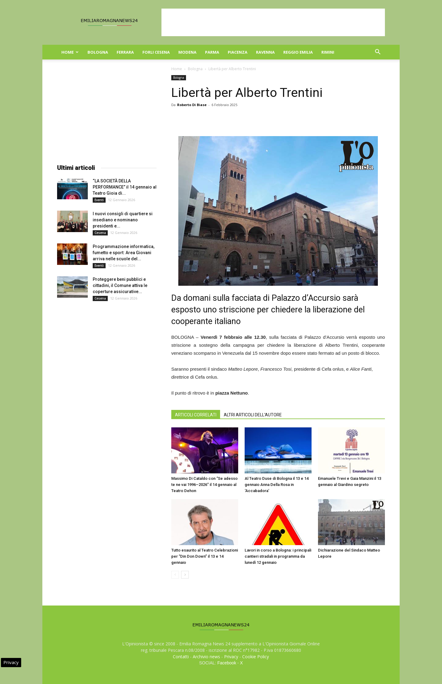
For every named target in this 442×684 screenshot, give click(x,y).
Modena (187, 52)
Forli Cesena (156, 52)
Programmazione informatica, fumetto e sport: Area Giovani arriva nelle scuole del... (123, 252)
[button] (377, 52)
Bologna (97, 52)
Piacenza (237, 52)
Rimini (327, 52)
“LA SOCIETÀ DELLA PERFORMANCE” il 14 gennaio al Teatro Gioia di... (125, 187)
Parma (212, 52)
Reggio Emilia (298, 52)
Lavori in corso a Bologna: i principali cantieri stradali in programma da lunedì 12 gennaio (278, 556)
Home (70, 52)
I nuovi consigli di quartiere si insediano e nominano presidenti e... (123, 219)
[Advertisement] (273, 22)
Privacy (231, 656)
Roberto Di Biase (192, 104)
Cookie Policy (255, 656)
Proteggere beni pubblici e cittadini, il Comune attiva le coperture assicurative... (120, 285)
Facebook (226, 662)
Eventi (99, 200)
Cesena (100, 233)
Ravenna (265, 52)
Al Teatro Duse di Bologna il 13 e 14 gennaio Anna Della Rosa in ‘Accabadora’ (276, 484)
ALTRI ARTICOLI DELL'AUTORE (253, 414)
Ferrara (125, 52)
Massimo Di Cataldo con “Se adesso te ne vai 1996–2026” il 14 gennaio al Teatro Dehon (204, 484)
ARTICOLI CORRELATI (195, 414)
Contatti (181, 656)
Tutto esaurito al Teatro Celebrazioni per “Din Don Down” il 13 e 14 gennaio (204, 556)
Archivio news (206, 656)
